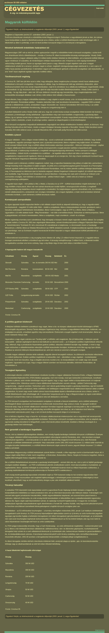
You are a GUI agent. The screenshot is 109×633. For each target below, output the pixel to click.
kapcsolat (100, 8)
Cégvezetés (24, 9)
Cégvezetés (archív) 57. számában (27, 35)
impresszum (100, 630)
